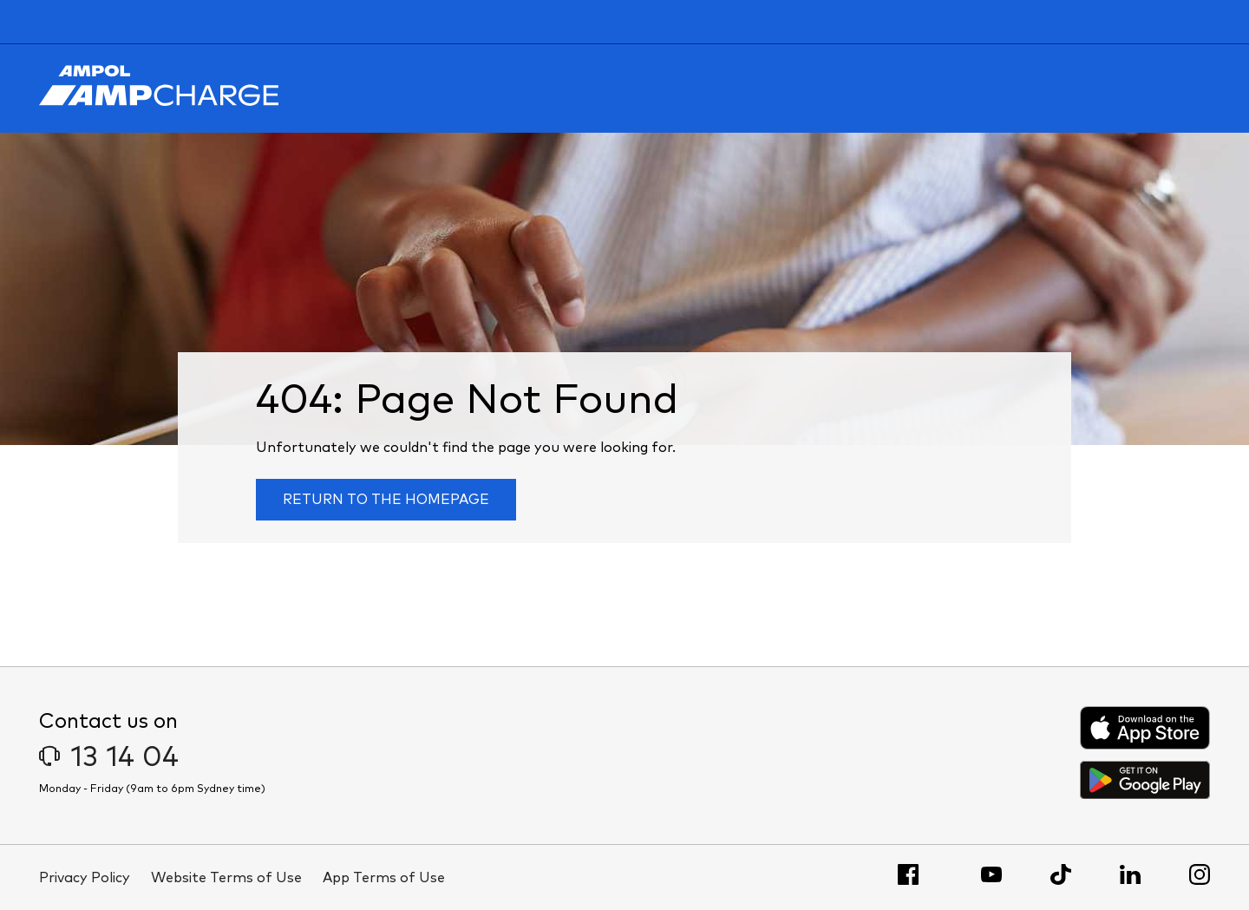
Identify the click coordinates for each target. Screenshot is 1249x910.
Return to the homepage (386, 500)
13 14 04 (109, 758)
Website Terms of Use (226, 878)
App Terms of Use (384, 878)
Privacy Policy (84, 878)
